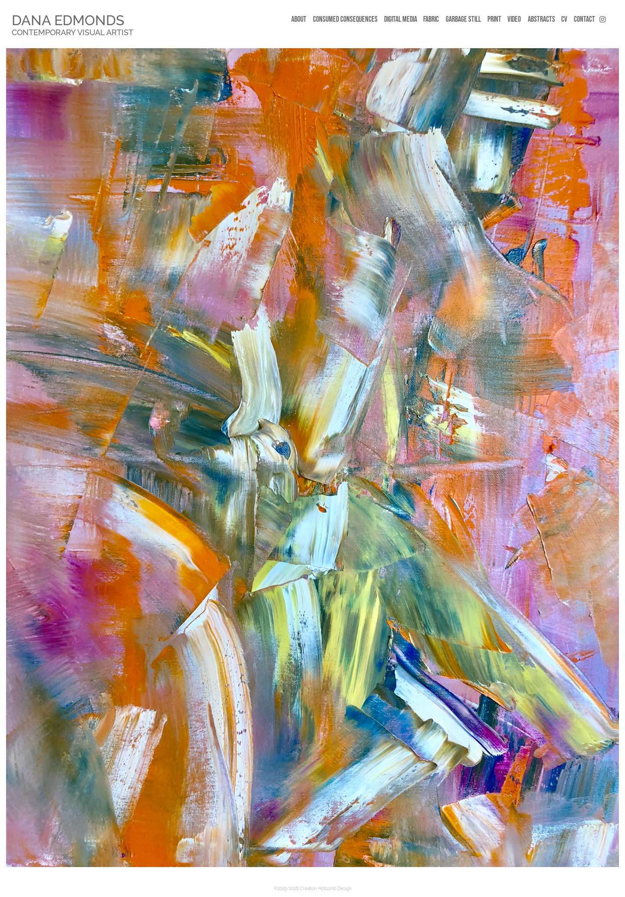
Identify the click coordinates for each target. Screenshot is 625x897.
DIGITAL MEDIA (400, 19)
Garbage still (463, 19)
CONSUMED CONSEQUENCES (345, 19)
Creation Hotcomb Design (326, 888)
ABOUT (298, 19)
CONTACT (584, 19)
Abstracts (541, 19)
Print (494, 19)
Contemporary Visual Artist (72, 32)
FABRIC (431, 19)
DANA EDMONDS (68, 20)
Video (514, 19)
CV (564, 19)
